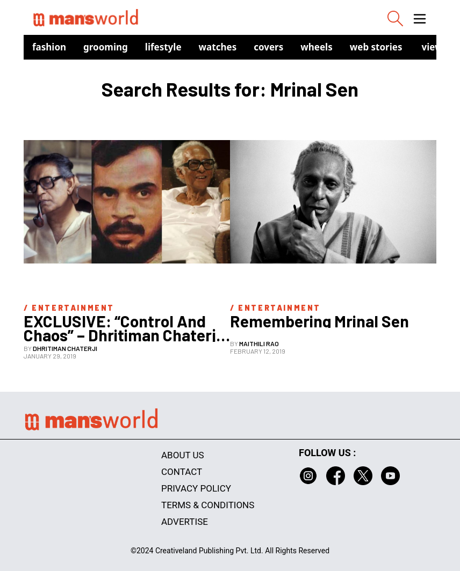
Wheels (316, 47)
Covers (268, 47)
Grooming (105, 47)
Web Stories (376, 47)
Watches (218, 47)
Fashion (49, 47)
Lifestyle (163, 47)
